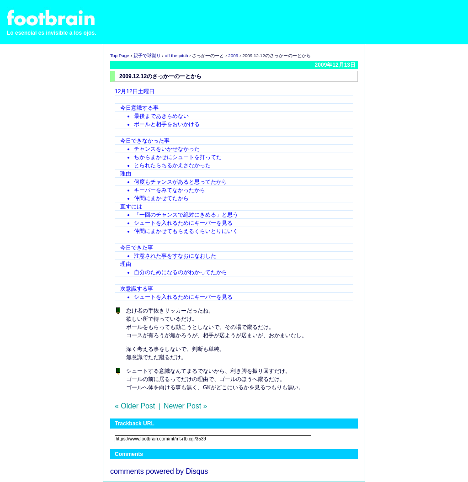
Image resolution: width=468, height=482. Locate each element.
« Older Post (135, 406)
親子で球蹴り (147, 55)
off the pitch (176, 55)
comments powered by (159, 471)
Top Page (119, 55)
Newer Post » (185, 406)
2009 (233, 55)
